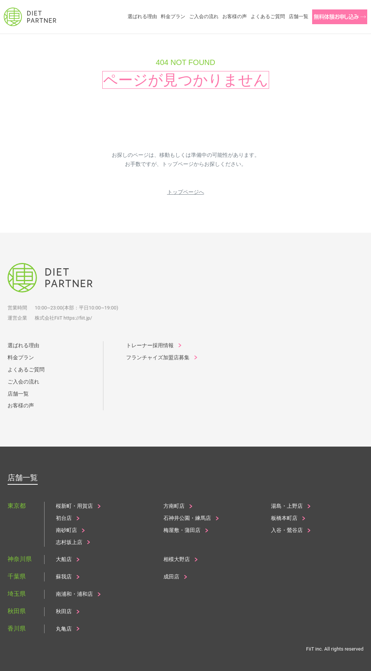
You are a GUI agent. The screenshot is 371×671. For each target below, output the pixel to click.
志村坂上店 (69, 542)
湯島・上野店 (287, 506)
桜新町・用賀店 (74, 506)
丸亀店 (64, 629)
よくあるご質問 (26, 369)
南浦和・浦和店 (74, 594)
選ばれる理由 (23, 345)
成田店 (171, 577)
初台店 (64, 518)
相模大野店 (176, 559)
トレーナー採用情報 (150, 345)
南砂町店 (66, 530)
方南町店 (174, 506)
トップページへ (185, 192)
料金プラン (21, 357)
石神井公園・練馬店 (187, 518)
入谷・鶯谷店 (287, 530)
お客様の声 (21, 405)
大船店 (64, 559)
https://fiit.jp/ (77, 318)
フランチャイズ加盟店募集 (157, 357)
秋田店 (64, 611)
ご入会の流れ (23, 382)
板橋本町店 (284, 518)
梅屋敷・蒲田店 (181, 530)
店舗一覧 (18, 394)
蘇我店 (64, 577)
